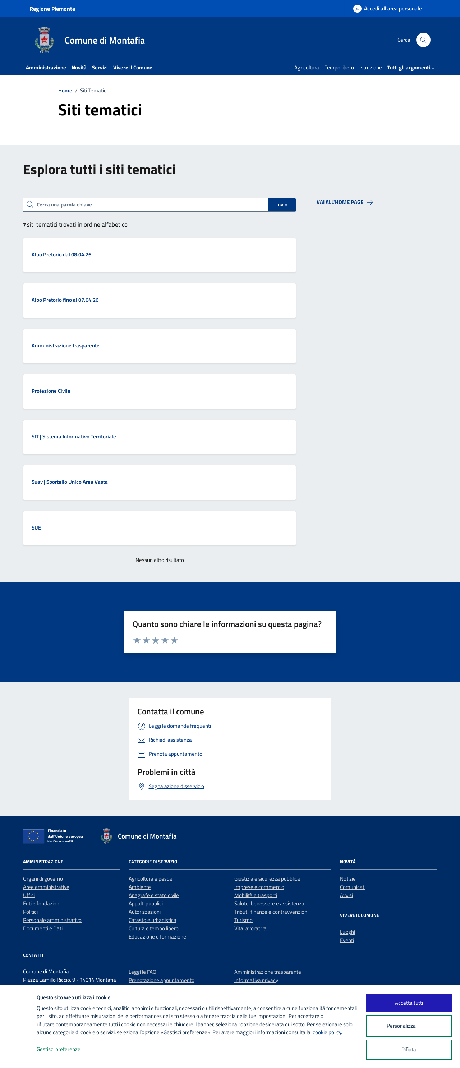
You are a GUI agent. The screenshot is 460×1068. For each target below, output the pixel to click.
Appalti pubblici (146, 903)
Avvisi (346, 895)
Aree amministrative (46, 887)
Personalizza (409, 1026)
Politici (30, 912)
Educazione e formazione (157, 936)
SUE (36, 527)
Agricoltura (306, 67)
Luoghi (347, 932)
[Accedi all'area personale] (388, 8)
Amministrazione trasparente (66, 345)
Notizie (348, 878)
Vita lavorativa (250, 928)
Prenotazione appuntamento (161, 980)
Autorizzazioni (145, 912)
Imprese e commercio (259, 887)
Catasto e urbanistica (152, 920)
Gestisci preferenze (66, 1049)
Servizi (100, 67)
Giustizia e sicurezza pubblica (267, 878)
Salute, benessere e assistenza (269, 903)
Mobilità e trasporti (255, 895)
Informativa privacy (256, 980)
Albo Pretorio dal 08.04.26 (61, 254)
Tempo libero (339, 67)
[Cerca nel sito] (423, 40)
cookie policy (327, 1032)
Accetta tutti (409, 1003)
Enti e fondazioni (41, 903)
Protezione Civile (51, 391)
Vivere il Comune (132, 67)
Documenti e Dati (43, 928)
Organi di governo (43, 878)
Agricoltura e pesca (150, 878)
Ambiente (140, 887)
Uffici (29, 895)
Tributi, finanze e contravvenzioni (271, 912)
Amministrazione (46, 67)
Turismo (243, 920)
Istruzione (370, 67)
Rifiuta (408, 1049)
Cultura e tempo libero (154, 928)
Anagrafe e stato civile (154, 895)
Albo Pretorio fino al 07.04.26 (65, 300)
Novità (79, 67)
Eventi (347, 940)
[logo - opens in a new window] (18, 1055)
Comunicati (352, 887)
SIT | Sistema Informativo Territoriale (74, 436)
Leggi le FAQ (142, 972)
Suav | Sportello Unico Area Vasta (70, 482)
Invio (282, 204)
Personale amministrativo (52, 920)
